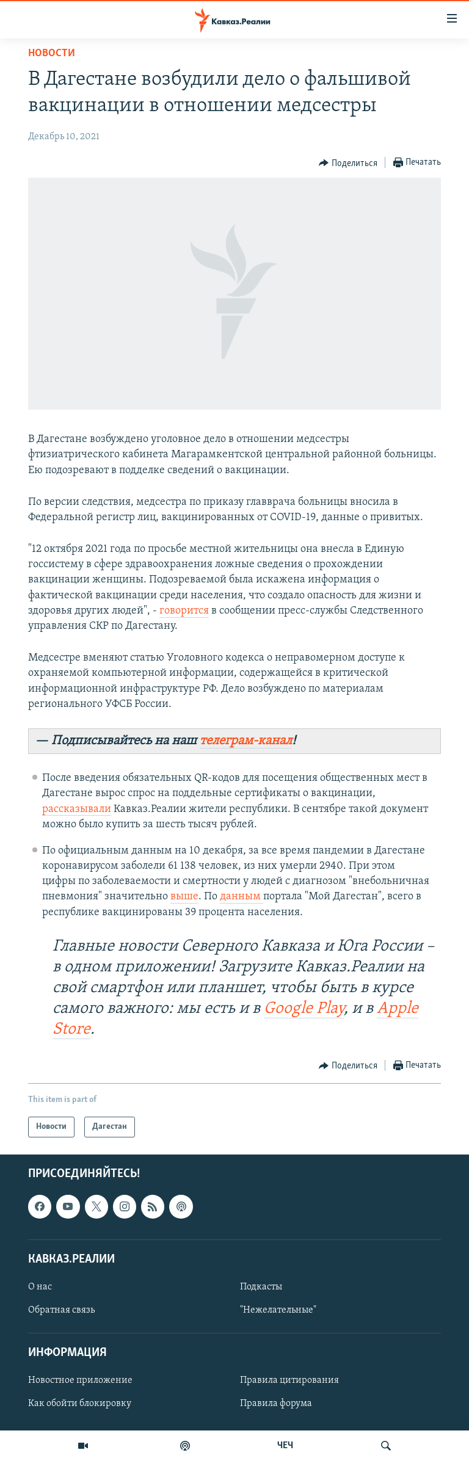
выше (184, 896)
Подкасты (261, 1287)
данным (241, 896)
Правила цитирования (289, 1380)
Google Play (304, 1009)
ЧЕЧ (285, 1446)
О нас (40, 1287)
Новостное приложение (80, 1380)
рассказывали (76, 809)
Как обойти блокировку (79, 1403)
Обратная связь (61, 1310)
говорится (184, 611)
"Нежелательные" (278, 1310)
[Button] (348, 163)
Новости (51, 53)
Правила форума (276, 1403)
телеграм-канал (246, 740)
